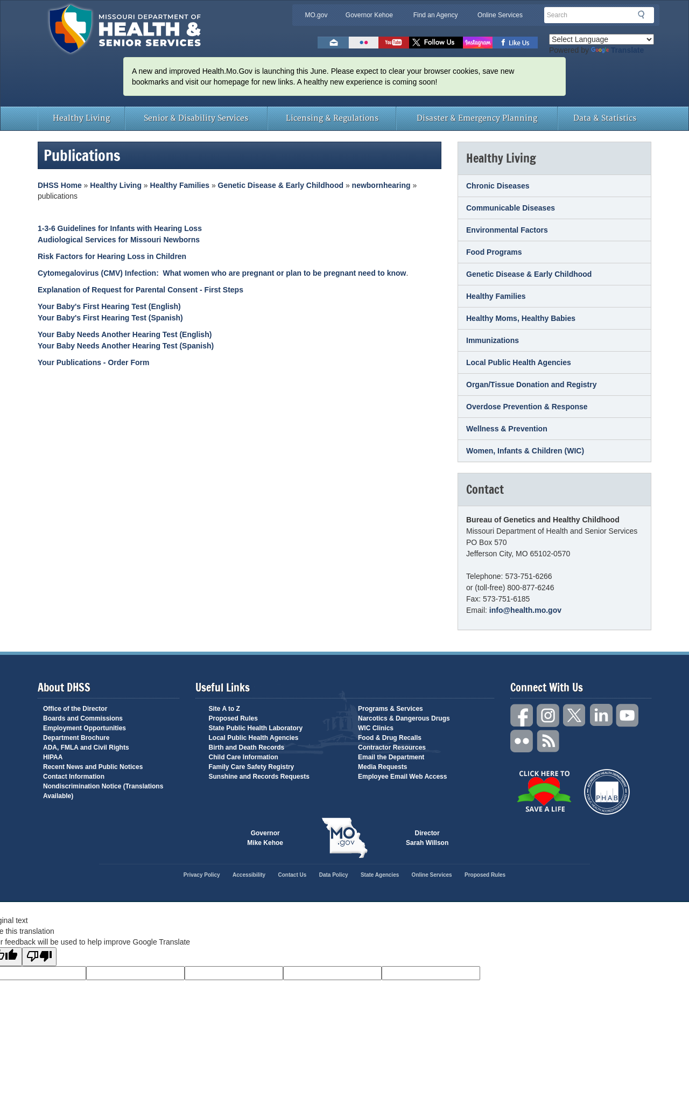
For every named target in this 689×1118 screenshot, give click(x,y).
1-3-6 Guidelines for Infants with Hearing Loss (120, 228)
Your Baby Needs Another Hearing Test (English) (125, 334)
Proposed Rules (233, 718)
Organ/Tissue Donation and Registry (531, 384)
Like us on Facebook (515, 42)
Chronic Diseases (498, 185)
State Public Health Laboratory (256, 728)
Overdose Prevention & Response (527, 406)
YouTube (627, 715)
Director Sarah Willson (427, 838)
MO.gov (316, 15)
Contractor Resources (392, 747)
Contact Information (73, 776)
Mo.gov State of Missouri (344, 837)
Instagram (548, 715)
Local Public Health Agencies (518, 362)
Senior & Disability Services (196, 118)
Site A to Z (224, 708)
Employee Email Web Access (402, 776)
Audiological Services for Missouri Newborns (119, 239)
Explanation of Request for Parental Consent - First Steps (140, 289)
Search (644, 14)
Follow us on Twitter (436, 42)
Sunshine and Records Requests (259, 776)
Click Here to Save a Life (544, 791)
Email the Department (391, 757)
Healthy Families (180, 185)
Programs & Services (390, 708)
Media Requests (382, 767)
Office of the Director (75, 708)
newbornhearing (381, 185)
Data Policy (333, 875)
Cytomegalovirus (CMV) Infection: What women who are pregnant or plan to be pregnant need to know (222, 273)
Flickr (363, 42)
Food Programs (494, 252)
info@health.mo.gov (525, 610)
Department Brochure (76, 738)
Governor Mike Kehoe (265, 838)
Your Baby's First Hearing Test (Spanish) (110, 317)
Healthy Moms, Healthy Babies (520, 318)
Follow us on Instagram (478, 42)
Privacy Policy (202, 875)
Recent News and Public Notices (93, 767)
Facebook (522, 715)
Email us (333, 42)
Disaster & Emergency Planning (477, 118)
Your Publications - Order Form (93, 362)
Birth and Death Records (247, 747)
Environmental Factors (507, 230)
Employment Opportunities (84, 728)
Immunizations (492, 340)
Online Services (500, 15)
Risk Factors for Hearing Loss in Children (112, 256)
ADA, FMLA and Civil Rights (86, 747)
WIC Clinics (375, 728)
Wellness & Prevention (506, 428)
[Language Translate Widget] (601, 39)
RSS (548, 741)
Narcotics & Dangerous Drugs (404, 718)
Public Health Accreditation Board (607, 791)
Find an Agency (435, 15)
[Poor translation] (39, 956)
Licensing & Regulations (332, 118)
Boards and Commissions (83, 718)
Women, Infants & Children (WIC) (525, 450)
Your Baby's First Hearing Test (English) (109, 306)
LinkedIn (601, 715)
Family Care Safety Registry (251, 767)
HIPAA (52, 757)
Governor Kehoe (369, 15)
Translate (617, 50)
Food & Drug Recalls (389, 738)
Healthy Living (81, 118)
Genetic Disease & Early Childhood (280, 185)
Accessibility (249, 875)
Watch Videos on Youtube (393, 42)
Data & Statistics (604, 118)
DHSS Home (60, 185)
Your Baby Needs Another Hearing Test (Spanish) (126, 345)
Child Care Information (243, 757)
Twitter (575, 715)
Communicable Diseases (510, 208)
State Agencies (380, 875)
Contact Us (292, 875)
